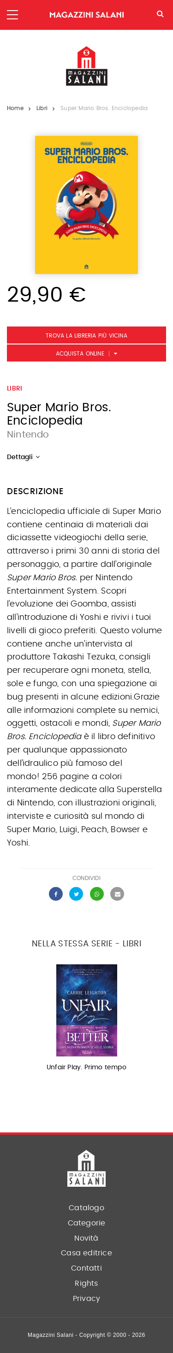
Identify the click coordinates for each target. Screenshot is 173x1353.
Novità (86, 1238)
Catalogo (86, 1208)
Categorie (87, 1223)
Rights (86, 1283)
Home (15, 108)
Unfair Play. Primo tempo (86, 1067)
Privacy (86, 1298)
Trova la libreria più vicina (86, 335)
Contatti (86, 1268)
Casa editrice (86, 1253)
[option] (86, 1020)
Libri (42, 108)
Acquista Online (80, 353)
